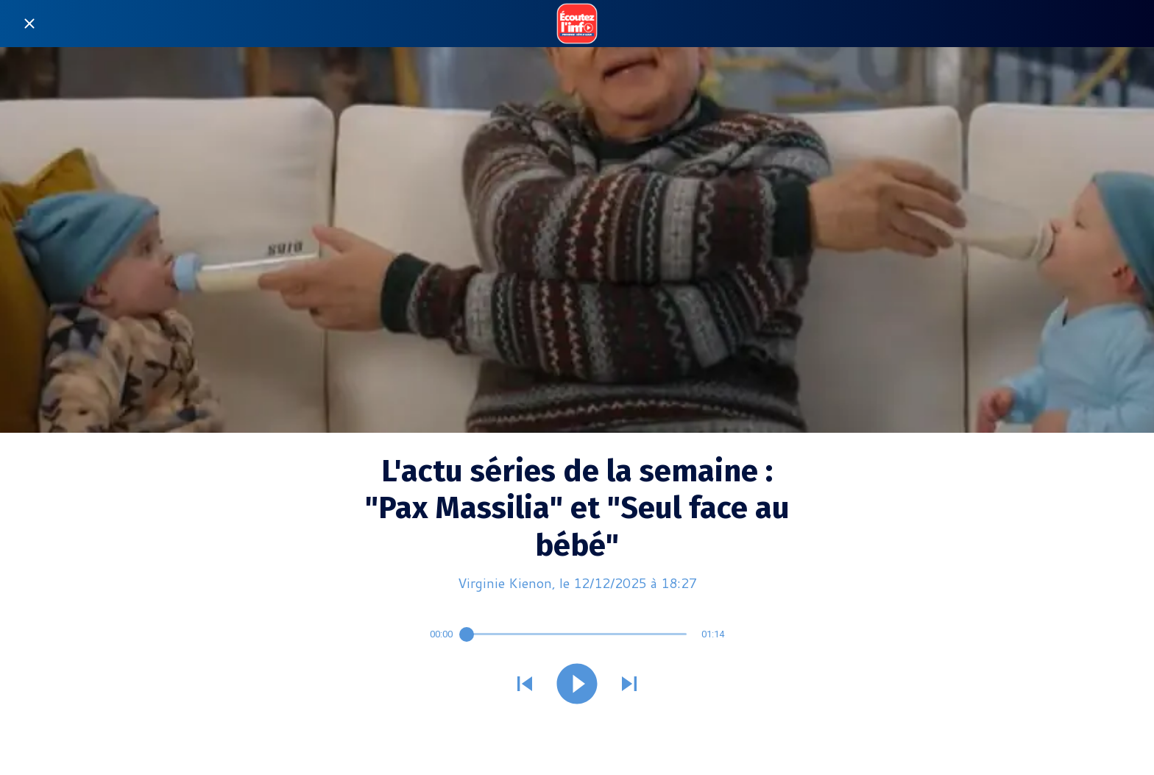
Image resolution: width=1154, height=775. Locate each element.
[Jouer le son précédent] (524, 685)
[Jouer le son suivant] (629, 685)
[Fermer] (29, 23)
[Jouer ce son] (577, 685)
